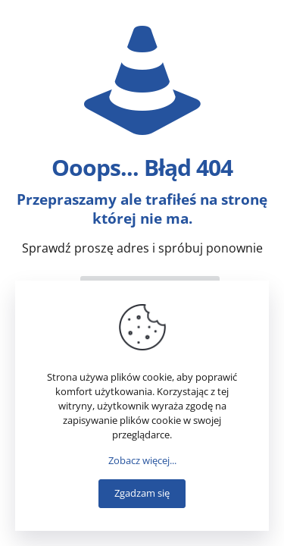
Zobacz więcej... (142, 460)
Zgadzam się (142, 493)
